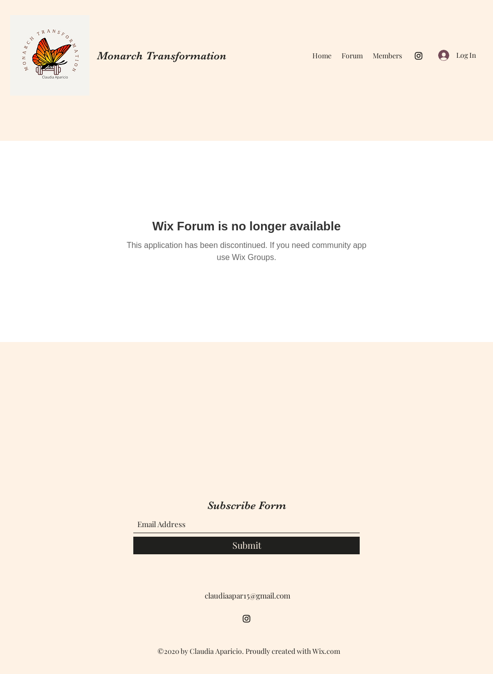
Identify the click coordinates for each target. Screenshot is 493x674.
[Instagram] (419, 56)
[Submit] (246, 545)
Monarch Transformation (161, 55)
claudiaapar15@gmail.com (247, 596)
